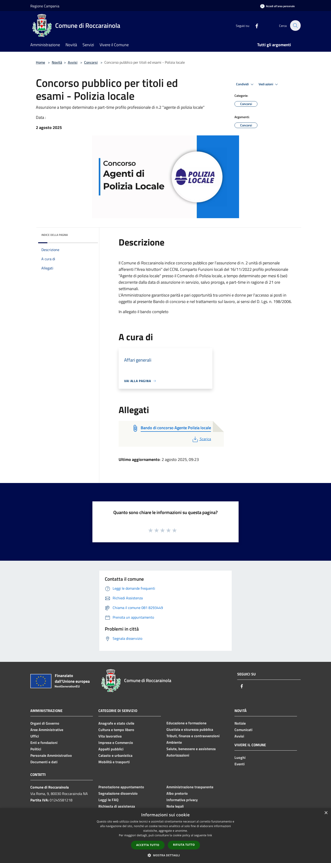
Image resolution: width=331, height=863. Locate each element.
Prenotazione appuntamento (121, 787)
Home (40, 62)
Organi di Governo (44, 723)
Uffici (34, 736)
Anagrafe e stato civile (116, 723)
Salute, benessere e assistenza (191, 749)
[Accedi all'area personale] (277, 6)
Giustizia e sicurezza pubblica (189, 729)
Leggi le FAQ (108, 800)
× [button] (326, 813)
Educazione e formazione (186, 723)
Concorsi (91, 62)
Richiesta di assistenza (116, 806)
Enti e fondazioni (43, 742)
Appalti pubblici (110, 749)
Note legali (175, 806)
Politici (35, 749)
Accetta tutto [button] (147, 845)
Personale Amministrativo (51, 755)
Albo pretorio (177, 793)
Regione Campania (44, 6)
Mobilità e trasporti (114, 762)
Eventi (239, 764)
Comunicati (243, 729)
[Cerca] (295, 25)
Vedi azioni (269, 84)
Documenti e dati (43, 762)
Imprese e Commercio (115, 742)
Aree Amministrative (46, 729)
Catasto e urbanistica (115, 755)
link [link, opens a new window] (209, 835)
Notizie (240, 723)
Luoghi (239, 757)
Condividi (245, 84)
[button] (165, 855)
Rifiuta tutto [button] (184, 845)
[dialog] (165, 835)
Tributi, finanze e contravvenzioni (193, 736)
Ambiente (174, 742)
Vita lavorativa (110, 736)
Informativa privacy (182, 800)
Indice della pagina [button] (54, 235)
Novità (57, 62)
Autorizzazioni (177, 755)
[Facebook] (254, 25)
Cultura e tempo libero (116, 729)
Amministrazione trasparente (189, 787)
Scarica (201, 439)
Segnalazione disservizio (118, 793)
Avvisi (72, 62)
